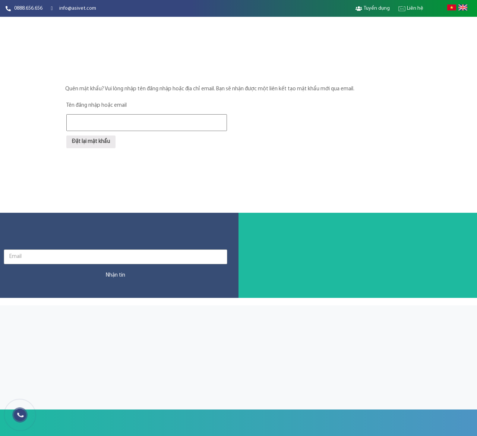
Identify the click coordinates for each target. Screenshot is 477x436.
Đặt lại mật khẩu (91, 141)
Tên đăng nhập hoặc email (96, 105)
